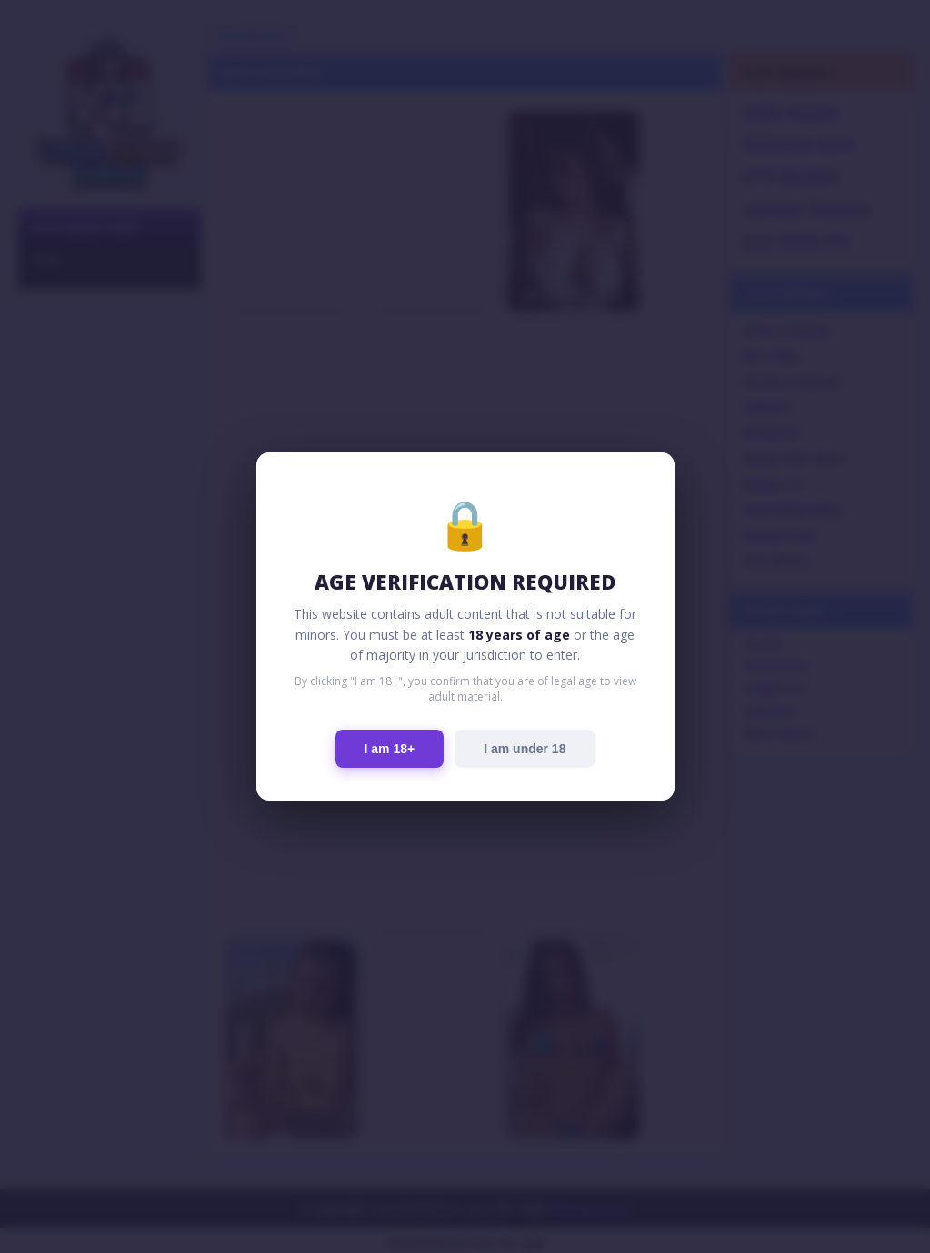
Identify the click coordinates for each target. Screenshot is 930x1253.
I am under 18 (524, 748)
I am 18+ (390, 748)
